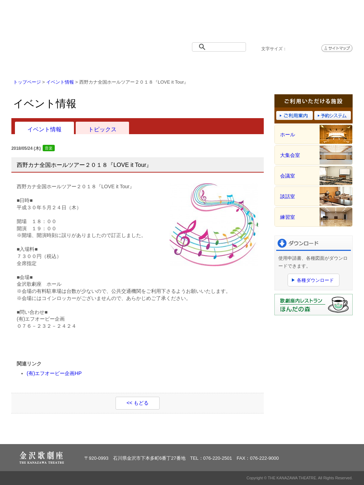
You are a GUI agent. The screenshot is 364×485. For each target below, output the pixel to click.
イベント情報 (96, 65)
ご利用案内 (210, 65)
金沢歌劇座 (48, 24)
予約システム (267, 65)
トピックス (102, 129)
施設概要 (153, 65)
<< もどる (138, 403)
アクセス (324, 65)
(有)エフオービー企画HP (54, 373)
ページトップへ (331, 434)
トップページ (39, 65)
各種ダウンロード (315, 280)
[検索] (220, 47)
